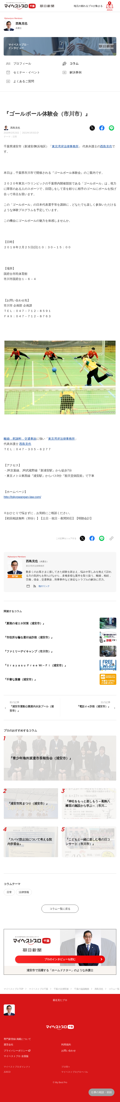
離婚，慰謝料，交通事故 (20, 438)
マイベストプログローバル (74, 1072)
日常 (15, 136)
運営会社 (8, 1044)
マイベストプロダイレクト (17, 1066)
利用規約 (66, 1044)
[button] (44, 586)
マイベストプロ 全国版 (16, 1056)
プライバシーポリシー (16, 1050)
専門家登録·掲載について (17, 1039)
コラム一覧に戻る (60, 908)
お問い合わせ (68, 1050)
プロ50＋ (65, 1066)
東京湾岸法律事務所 (65, 146)
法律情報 (24, 892)
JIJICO (7, 1072)
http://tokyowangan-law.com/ (22, 497)
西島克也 (106, 146)
